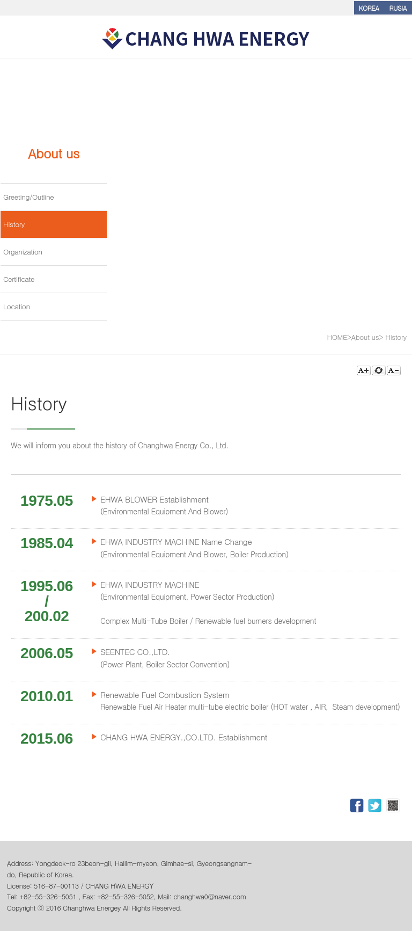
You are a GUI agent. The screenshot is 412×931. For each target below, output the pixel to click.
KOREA (369, 7)
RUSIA (398, 7)
